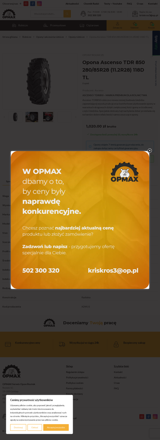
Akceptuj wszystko (56, 427)
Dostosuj (18, 427)
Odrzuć (34, 427)
